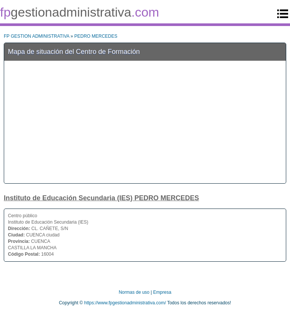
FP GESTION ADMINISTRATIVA (36, 36)
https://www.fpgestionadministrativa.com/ (125, 302)
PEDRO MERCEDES (95, 36)
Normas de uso (134, 292)
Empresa (162, 292)
